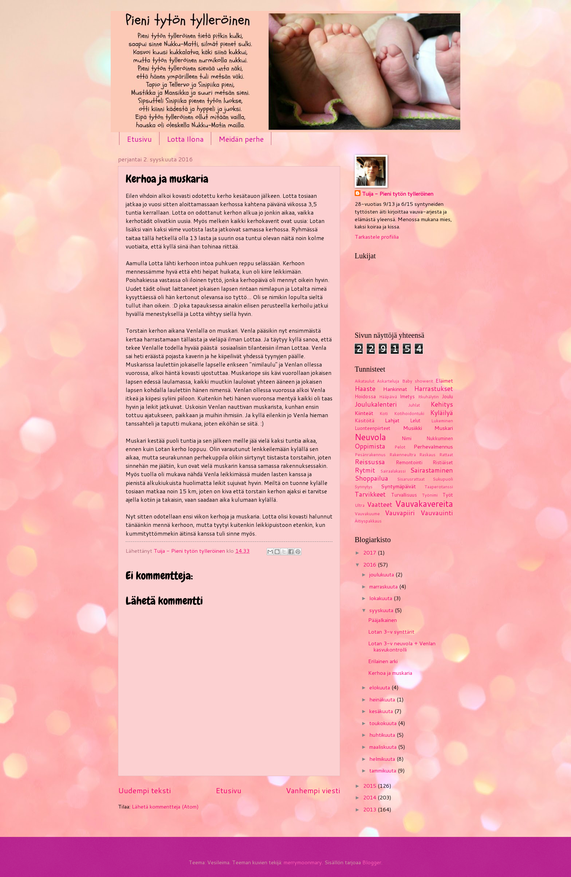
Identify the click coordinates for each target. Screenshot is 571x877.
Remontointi (409, 462)
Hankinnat (395, 389)
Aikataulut (364, 381)
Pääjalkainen (382, 620)
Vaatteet (379, 504)
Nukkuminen (439, 438)
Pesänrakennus (370, 454)
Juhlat (414, 405)
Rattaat (446, 454)
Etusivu (139, 139)
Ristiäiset (443, 462)
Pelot (399, 447)
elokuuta (380, 687)
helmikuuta (383, 759)
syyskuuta (382, 610)
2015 (370, 786)
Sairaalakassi (393, 471)
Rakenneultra (402, 454)
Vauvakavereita (424, 503)
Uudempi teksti (144, 790)
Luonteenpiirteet (372, 428)
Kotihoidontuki (409, 413)
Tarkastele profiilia (377, 236)
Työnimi (430, 495)
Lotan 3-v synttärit (391, 631)
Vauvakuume (367, 513)
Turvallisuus (404, 495)
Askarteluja (388, 381)
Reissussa (370, 461)
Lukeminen (442, 421)
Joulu (447, 396)
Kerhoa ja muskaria (390, 673)
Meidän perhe (241, 139)
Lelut (415, 420)
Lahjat (392, 420)
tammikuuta (383, 770)
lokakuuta (381, 598)
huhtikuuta (383, 735)
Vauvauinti (437, 512)
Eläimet (444, 380)
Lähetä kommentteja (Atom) (165, 806)
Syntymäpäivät (398, 486)
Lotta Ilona (185, 139)
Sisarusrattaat (411, 479)
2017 (370, 552)
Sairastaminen (431, 470)
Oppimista (370, 446)
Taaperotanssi (439, 486)
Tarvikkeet (370, 494)
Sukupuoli (443, 479)
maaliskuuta (383, 747)
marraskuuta (384, 586)
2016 (370, 564)
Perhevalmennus (433, 446)
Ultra (360, 505)
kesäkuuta (381, 711)
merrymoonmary (303, 862)
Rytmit (365, 470)
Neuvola (370, 437)
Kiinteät (364, 413)
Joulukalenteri (376, 404)
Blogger (371, 862)
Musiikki (412, 428)
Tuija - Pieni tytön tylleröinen (397, 193)
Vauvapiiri (400, 512)
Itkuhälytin (428, 397)
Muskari (443, 428)
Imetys (407, 396)
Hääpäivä (388, 397)
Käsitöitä (364, 420)
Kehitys (441, 404)
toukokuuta (383, 723)
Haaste (365, 388)
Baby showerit (417, 381)
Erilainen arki (383, 661)
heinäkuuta (383, 699)
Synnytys (364, 486)
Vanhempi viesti (313, 790)
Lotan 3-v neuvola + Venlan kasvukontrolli (402, 646)
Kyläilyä (441, 412)
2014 (370, 797)
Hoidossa (365, 396)
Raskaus (427, 454)
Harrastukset (433, 388)
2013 (370, 809)
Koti (383, 413)
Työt (447, 495)
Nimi (406, 438)
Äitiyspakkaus (368, 521)
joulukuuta (382, 574)
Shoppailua (371, 478)
